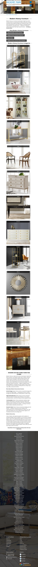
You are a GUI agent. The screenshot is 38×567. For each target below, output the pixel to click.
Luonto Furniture (19, 491)
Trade (21, 540)
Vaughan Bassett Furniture (19, 525)
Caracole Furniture (19, 446)
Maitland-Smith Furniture (19, 492)
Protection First (23, 546)
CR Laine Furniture (19, 453)
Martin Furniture (19, 494)
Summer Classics (19, 518)
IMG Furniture (19, 475)
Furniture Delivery (23, 544)
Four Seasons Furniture (19, 463)
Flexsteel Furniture (19, 461)
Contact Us (22, 543)
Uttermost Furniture (19, 524)
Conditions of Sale (23, 549)
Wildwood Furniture (19, 531)
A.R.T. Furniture (19, 433)
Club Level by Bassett (19, 451)
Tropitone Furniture (19, 521)
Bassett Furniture (19, 443)
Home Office (8, 543)
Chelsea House (19, 450)
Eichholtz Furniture (19, 457)
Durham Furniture (19, 455)
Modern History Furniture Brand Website (16, 40)
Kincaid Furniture (19, 483)
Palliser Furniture (19, 502)
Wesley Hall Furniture (19, 528)
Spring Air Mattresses (19, 514)
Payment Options (23, 547)
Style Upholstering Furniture (19, 517)
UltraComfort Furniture (19, 522)
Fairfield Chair (19, 460)
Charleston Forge (19, 448)
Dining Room (8, 541)
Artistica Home (19, 439)
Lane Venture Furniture (19, 485)
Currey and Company (19, 454)
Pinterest (23, 560)
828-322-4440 (10, 558)
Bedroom (8, 538)
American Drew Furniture (19, 436)
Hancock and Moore (19, 470)
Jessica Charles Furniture (19, 477)
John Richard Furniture (19, 478)
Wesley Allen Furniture (19, 526)
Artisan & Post (19, 437)
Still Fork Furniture (19, 515)
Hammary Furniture (19, 468)
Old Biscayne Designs (19, 499)
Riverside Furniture (19, 507)
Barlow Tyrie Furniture (19, 441)
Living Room (8, 540)
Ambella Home (19, 434)
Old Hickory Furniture (19, 501)
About (21, 538)
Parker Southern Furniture (19, 504)
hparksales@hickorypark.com (12, 557)
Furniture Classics (19, 464)
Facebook (23, 554)
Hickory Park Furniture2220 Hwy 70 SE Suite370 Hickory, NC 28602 (11, 555)
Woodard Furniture (19, 532)
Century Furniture (19, 447)
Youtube (23, 558)
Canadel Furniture (19, 444)
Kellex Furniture (19, 481)
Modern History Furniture (13, 14)
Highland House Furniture (19, 474)
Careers (21, 541)
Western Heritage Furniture (19, 529)
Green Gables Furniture (19, 467)
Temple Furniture (19, 519)
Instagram (24, 556)
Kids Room (8, 544)
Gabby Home (19, 466)
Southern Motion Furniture (19, 512)
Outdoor (8, 546)
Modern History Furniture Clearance (15, 35)
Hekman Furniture (19, 471)
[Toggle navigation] (31, 2)
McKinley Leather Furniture (19, 495)
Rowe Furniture (19, 508)
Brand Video (10, 38)
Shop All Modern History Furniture (15, 32)
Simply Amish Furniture (19, 510)
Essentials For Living (19, 459)
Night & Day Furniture (19, 498)
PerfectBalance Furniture (19, 505)
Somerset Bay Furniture (19, 511)
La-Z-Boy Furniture (19, 484)
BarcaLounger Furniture (19, 440)
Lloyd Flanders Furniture (19, 490)
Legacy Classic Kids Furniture (19, 488)
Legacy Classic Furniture (19, 487)
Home (7, 14)
